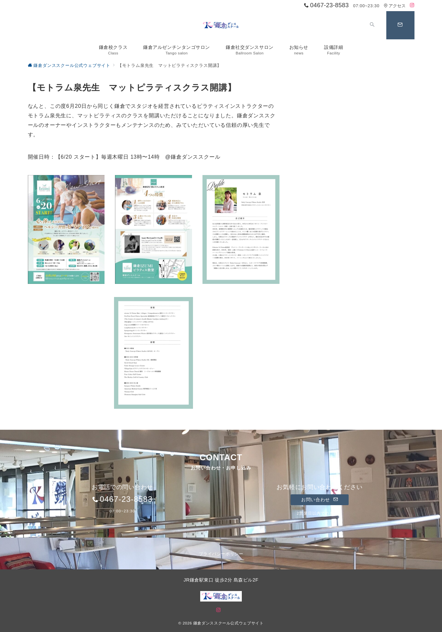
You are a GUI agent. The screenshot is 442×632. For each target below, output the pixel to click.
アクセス (395, 5)
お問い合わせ (319, 499)
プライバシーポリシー (221, 553)
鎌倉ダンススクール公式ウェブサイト (228, 623)
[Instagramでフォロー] (412, 5)
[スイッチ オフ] (372, 25)
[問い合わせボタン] (400, 25)
